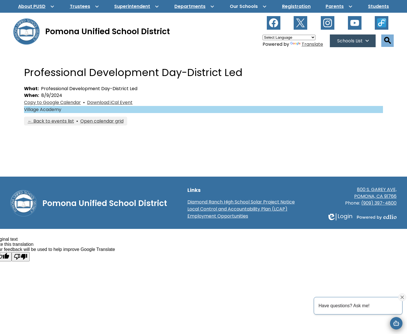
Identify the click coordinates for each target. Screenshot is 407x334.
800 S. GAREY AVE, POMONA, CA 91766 (375, 192)
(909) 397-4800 (379, 203)
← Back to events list (51, 121)
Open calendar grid (102, 121)
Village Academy (42, 109)
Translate (306, 44)
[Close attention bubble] (402, 297)
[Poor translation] (21, 256)
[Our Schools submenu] (248, 6)
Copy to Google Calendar (52, 102)
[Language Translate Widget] (289, 37)
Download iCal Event (110, 102)
